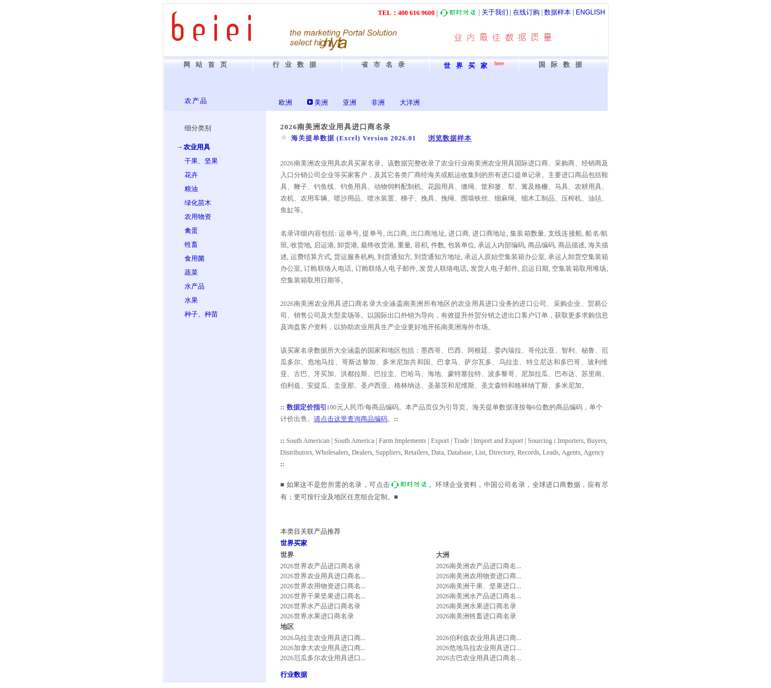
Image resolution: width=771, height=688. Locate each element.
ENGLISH (590, 12)
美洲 (321, 102)
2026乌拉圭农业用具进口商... (323, 638)
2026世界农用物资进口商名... (323, 586)
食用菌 (195, 258)
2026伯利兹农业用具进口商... (478, 638)
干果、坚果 (201, 161)
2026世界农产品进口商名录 (320, 566)
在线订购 (526, 12)
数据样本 (557, 12)
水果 (191, 300)
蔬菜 (191, 272)
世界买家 (293, 543)
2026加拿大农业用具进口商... (323, 648)
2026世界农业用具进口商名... (323, 576)
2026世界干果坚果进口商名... (323, 596)
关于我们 (495, 12)
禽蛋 (191, 231)
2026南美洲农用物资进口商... (478, 576)
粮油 (191, 189)
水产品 (195, 286)
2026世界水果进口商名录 (317, 616)
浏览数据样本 (450, 138)
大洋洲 (410, 102)
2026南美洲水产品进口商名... (478, 596)
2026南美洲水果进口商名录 (476, 606)
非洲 (378, 102)
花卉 (191, 175)
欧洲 (285, 102)
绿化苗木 (198, 203)
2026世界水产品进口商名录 (320, 606)
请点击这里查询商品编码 (350, 419)
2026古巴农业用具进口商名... (478, 658)
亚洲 (349, 102)
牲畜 (191, 244)
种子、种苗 (201, 314)
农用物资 (198, 217)
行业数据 (293, 675)
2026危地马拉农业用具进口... (478, 648)
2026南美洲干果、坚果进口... (478, 586)
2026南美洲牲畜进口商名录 (476, 616)
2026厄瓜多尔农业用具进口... (323, 658)
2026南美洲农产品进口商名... (478, 566)
